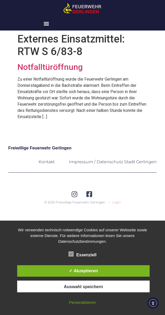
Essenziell (82, 254)
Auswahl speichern (83, 286)
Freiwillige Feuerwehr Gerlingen (40, 148)
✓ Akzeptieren (83, 270)
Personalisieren (82, 302)
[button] (46, 23)
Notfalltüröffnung (50, 67)
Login (116, 202)
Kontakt (47, 161)
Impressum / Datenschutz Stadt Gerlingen (113, 161)
